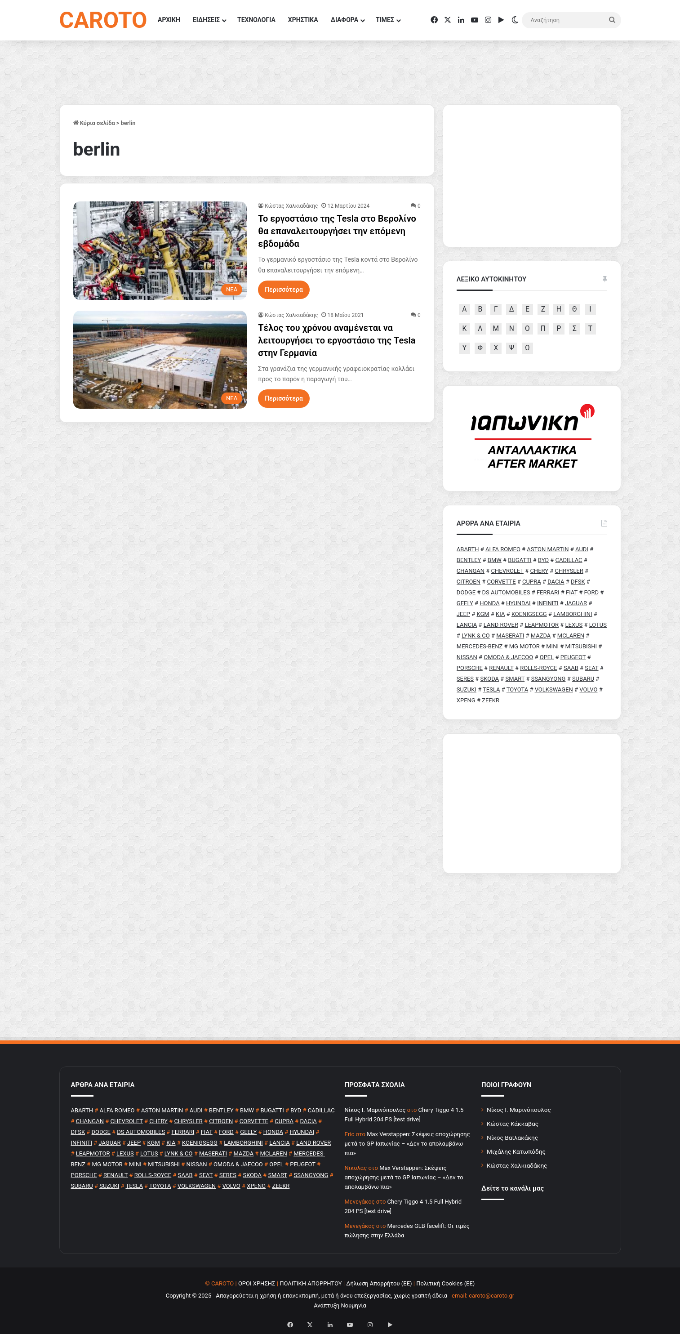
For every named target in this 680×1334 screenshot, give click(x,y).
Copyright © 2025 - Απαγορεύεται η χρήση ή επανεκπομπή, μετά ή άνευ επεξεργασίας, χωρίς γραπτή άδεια (306, 1295)
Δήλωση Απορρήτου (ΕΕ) (379, 1283)
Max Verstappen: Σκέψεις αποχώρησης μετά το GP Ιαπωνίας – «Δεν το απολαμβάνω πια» (407, 1143)
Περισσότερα (284, 289)
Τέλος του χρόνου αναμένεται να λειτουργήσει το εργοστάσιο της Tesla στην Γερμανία (336, 340)
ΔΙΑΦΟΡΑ (344, 19)
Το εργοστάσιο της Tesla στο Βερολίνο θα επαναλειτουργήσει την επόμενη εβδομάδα (337, 231)
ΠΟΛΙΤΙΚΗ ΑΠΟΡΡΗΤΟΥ (311, 1283)
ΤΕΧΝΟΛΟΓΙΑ (256, 19)
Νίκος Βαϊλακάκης (512, 1137)
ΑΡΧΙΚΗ (169, 19)
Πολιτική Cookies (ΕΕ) (445, 1283)
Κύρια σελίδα (94, 123)
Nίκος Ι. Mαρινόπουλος (375, 1109)
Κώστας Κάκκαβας (512, 1123)
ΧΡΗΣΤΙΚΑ (303, 19)
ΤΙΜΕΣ (385, 19)
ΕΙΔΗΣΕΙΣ (206, 19)
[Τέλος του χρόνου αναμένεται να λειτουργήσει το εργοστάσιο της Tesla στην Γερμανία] (160, 360)
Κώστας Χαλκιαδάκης (291, 206)
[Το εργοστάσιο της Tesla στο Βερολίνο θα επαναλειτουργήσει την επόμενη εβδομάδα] (160, 250)
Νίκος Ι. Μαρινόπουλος (519, 1109)
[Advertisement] (532, 803)
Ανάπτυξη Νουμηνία (340, 1305)
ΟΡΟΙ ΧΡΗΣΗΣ (257, 1283)
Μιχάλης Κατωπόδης (516, 1151)
